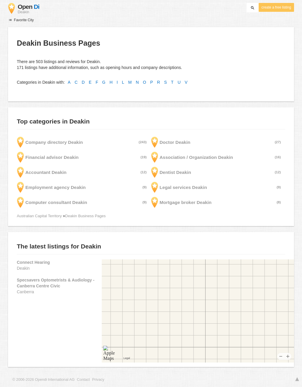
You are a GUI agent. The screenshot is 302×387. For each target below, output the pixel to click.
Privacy (98, 380)
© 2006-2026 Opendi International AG (43, 380)
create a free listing (276, 7)
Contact (83, 380)
